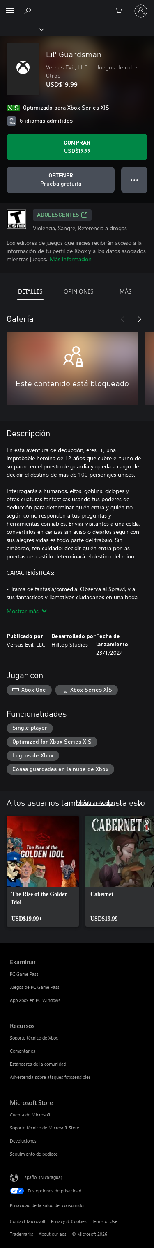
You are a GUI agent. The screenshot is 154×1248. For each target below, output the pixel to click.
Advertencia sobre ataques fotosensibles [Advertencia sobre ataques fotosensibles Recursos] (50, 1077)
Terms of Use (104, 1221)
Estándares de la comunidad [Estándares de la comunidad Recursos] (38, 1064)
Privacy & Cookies (69, 1221)
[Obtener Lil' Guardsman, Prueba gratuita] (61, 180)
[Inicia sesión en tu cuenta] (141, 11)
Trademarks (21, 1234)
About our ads (53, 1234)
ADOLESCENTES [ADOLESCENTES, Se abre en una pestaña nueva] (62, 215)
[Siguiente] (139, 319)
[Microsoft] (77, 6)
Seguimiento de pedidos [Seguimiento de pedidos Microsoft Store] (34, 1153)
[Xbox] (21, 29)
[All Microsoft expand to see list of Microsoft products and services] (10, 11)
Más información (71, 259)
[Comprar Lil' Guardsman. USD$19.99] (77, 147)
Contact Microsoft (28, 1221)
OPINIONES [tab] (78, 291)
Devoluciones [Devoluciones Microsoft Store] (23, 1140)
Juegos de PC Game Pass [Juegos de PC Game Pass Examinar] (35, 987)
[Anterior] (123, 319)
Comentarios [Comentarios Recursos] (22, 1050)
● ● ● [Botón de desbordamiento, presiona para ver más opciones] (134, 179)
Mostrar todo (94, 802)
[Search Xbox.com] (29, 10)
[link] (43, 871)
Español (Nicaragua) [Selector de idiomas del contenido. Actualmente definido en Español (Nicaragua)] (42, 1177)
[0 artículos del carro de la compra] (121, 11)
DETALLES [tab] (30, 291)
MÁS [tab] (125, 291)
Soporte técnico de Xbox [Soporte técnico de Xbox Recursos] (34, 1037)
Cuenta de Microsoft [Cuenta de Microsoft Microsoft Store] (30, 1114)
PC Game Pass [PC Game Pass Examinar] (24, 974)
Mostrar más (27, 611)
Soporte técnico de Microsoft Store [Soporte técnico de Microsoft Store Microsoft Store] (44, 1127)
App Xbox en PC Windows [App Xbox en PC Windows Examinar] (35, 1000)
